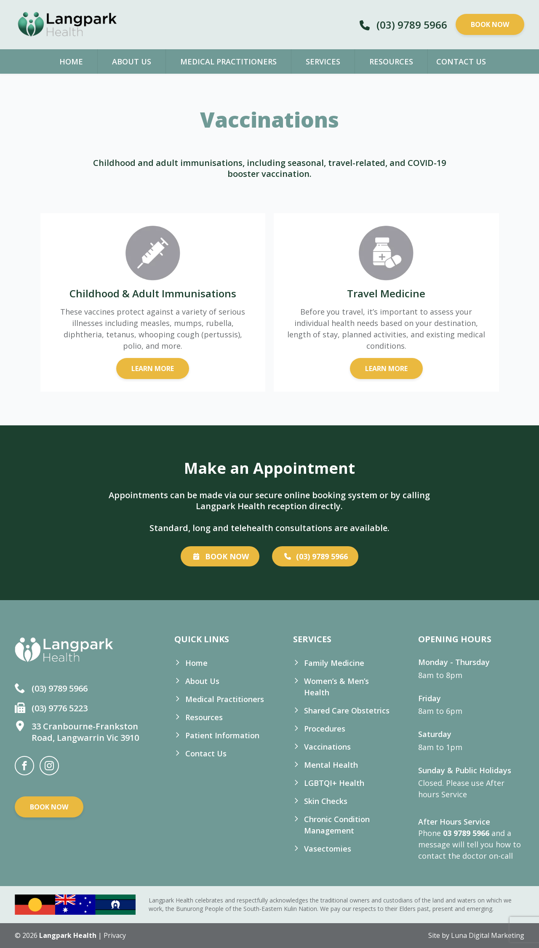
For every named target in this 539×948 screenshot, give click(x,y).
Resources (391, 61)
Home (71, 61)
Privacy (115, 935)
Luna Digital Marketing (487, 935)
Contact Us (461, 61)
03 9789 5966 (466, 833)
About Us (131, 61)
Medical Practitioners (228, 61)
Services (323, 61)
